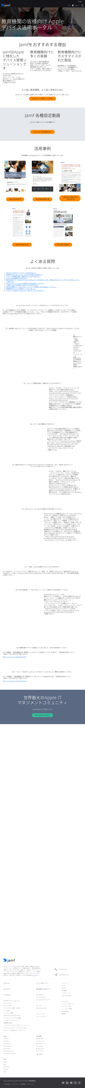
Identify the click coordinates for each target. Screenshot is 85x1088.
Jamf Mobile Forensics (10, 1053)
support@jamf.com (62, 975)
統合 (5, 1059)
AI (8, 1003)
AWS (5, 1064)
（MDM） (12, 1008)
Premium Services (41, 1008)
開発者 (63, 1014)
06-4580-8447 (60, 969)
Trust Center (39, 1046)
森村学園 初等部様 (63, 244)
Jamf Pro (21, 273)
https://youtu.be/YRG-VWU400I (14, 656)
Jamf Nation (42, 690)
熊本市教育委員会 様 (42, 199)
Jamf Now (6, 1041)
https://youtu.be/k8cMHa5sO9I (14, 631)
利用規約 (23, 1084)
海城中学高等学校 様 (22, 244)
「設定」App (22, 285)
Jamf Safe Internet (9, 1051)
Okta (5, 1072)
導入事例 (64, 990)
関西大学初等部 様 (15, 199)
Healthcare (7, 995)
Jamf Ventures (40, 1048)
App (24, 274)
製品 (5, 1036)
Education (7, 989)
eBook (64, 988)
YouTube (42, 132)
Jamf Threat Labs (66, 995)
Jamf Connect (7, 1046)
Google (6, 1069)
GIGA (42, 98)
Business (7, 983)
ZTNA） (15, 1028)
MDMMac (31, 287)
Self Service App (25, 283)
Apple (5, 1062)
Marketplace (65, 1011)
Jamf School (7, 1043)
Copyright (7, 1084)
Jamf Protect (7, 1048)
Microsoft (6, 1067)
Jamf (11, 1001)
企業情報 (39, 1036)
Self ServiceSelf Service (12, 1015)
